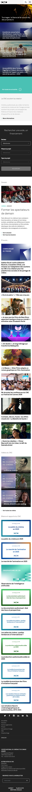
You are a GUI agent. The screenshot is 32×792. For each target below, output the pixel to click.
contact (10, 788)
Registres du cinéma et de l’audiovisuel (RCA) (13, 768)
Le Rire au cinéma (11, 470)
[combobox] (16, 143)
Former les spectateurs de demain (15, 211)
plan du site (20, 788)
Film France (4, 765)
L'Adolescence (9, 487)
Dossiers (3, 722)
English (4, 737)
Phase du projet (6, 149)
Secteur (3, 139)
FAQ (2, 731)
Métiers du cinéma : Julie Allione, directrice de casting (15, 502)
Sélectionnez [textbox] (6, 143)
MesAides (4, 763)
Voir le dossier (6, 233)
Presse (3, 727)
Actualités (4, 720)
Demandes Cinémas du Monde (9, 770)
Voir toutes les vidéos (8, 510)
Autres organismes (6, 725)
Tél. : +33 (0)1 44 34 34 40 (8, 756)
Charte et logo (5, 733)
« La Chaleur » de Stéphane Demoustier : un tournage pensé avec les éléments (14, 54)
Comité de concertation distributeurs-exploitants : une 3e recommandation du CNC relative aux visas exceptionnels (15, 35)
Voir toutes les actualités (10, 89)
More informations (7, 118)
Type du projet (5, 158)
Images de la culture (6, 767)
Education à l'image (6, 729)
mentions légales (16, 790)
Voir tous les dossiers (8, 235)
